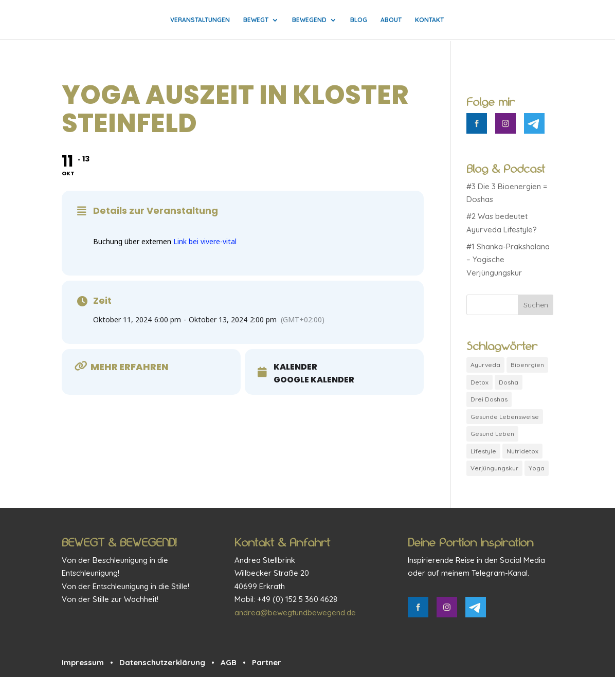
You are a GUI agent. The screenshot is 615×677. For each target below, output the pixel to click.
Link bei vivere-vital (205, 241)
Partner (266, 662)
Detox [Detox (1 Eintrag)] (480, 382)
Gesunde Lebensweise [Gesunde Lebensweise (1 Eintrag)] (505, 416)
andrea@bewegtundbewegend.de (295, 612)
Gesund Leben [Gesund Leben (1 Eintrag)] (492, 433)
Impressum (83, 662)
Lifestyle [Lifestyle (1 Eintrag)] (483, 451)
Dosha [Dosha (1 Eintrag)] (508, 382)
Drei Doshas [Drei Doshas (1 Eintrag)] (489, 399)
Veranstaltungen (200, 20)
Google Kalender (314, 380)
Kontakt (429, 20)
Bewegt (255, 20)
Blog (358, 20)
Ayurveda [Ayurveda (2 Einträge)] (485, 365)
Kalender (295, 367)
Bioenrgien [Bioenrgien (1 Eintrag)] (527, 365)
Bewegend (309, 20)
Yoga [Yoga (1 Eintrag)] (537, 468)
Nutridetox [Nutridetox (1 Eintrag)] (522, 451)
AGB (229, 662)
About (391, 20)
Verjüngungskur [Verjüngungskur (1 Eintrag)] (494, 468)
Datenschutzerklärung (162, 662)
